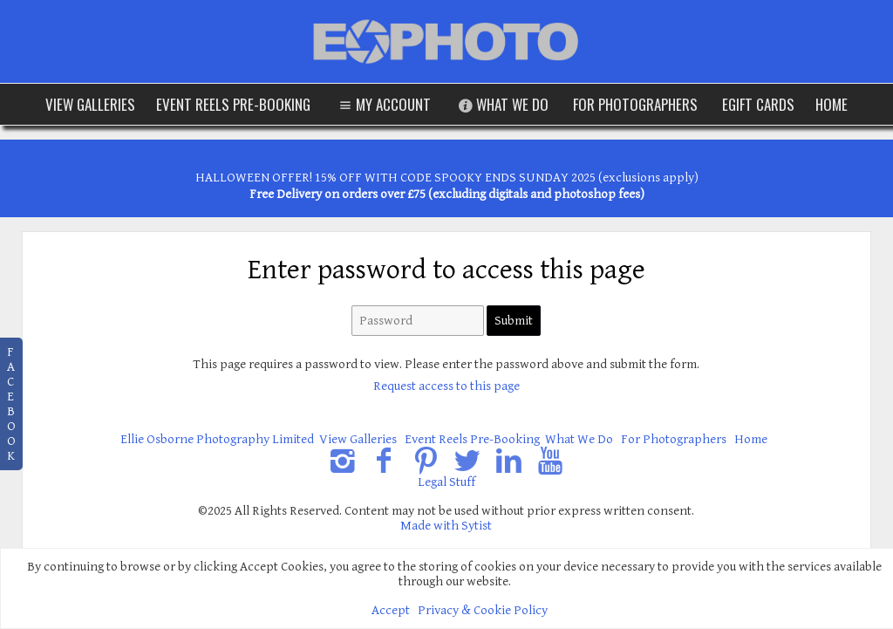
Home (831, 104)
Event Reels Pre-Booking (233, 104)
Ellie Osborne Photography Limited (217, 439)
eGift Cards (758, 104)
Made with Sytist (446, 525)
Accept (391, 610)
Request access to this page (446, 386)
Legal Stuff (446, 482)
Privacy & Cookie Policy (483, 610)
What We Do (502, 104)
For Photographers (635, 104)
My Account (383, 104)
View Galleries (90, 104)
